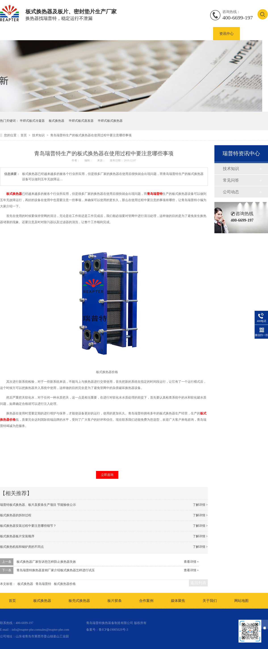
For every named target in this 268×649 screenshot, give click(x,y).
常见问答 (231, 180)
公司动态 (231, 192)
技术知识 (39, 135)
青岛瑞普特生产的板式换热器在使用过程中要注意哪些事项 (91, 135)
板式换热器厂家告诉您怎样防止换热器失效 (46, 561)
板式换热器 (55, 34)
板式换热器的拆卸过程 (15, 515)
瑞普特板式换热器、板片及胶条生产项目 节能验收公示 (38, 504)
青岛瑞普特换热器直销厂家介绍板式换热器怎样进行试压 (56, 570)
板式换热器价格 (65, 584)
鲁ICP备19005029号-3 (113, 629)
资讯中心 (226, 34)
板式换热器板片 (122, 34)
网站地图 (241, 601)
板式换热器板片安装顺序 (17, 536)
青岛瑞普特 (155, 193)
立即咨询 (107, 475)
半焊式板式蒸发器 (81, 120)
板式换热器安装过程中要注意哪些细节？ (28, 525)
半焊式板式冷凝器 (32, 120)
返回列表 (198, 583)
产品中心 (26, 34)
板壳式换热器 (87, 34)
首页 (24, 135)
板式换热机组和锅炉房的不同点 (22, 546)
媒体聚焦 (178, 601)
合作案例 (200, 34)
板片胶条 (114, 601)
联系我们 (253, 34)
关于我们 (210, 601)
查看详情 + (191, 561)
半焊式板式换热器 (110, 120)
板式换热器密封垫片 (164, 34)
